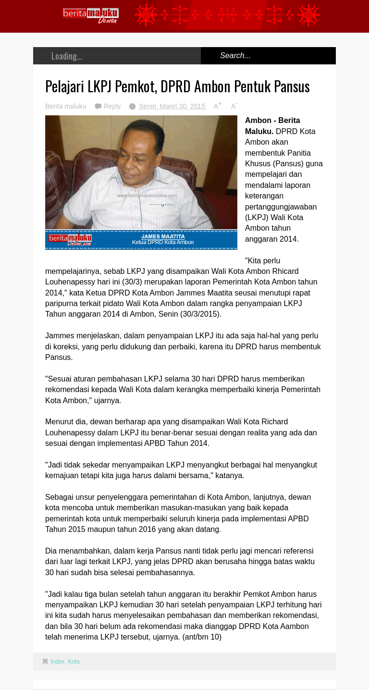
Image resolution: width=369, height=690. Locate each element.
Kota (74, 661)
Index (57, 661)
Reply (113, 106)
